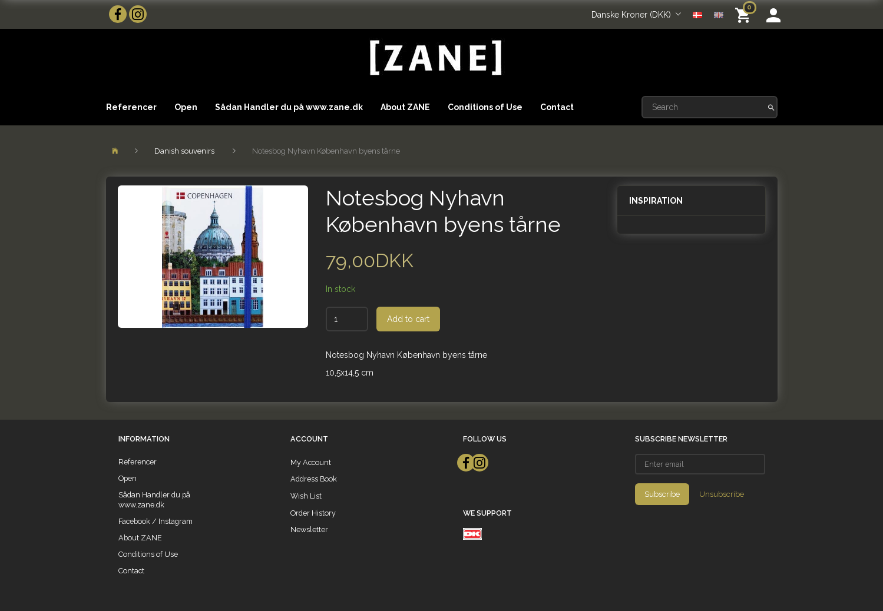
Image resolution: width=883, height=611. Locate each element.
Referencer (131, 107)
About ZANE (405, 107)
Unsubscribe (721, 494)
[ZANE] (434, 58)
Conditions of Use (485, 107)
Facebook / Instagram (155, 521)
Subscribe (662, 494)
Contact (557, 107)
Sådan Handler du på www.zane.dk (289, 107)
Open (185, 107)
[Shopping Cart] (744, 14)
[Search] (771, 107)
